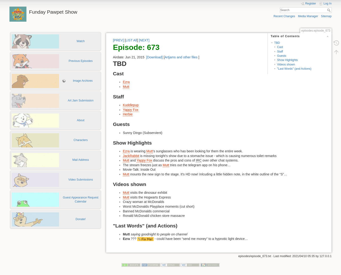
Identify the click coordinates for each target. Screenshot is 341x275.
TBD (277, 42)
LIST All (131, 40)
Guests (281, 55)
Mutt (126, 87)
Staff (280, 51)
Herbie (127, 114)
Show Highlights (287, 60)
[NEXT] (144, 40)
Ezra (126, 82)
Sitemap (326, 16)
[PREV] (118, 40)
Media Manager (308, 16)
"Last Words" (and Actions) (294, 68)
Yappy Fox (130, 110)
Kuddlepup (131, 105)
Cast (280, 47)
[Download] (154, 57)
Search (329, 10)
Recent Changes (284, 16)
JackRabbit (131, 156)
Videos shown (286, 64)
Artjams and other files (181, 57)
